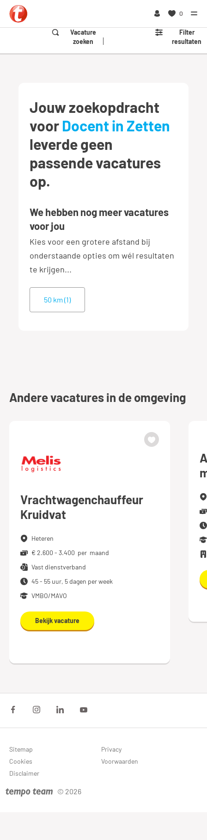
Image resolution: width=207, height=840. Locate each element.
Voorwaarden (119, 761)
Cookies (20, 761)
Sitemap (21, 749)
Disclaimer (24, 773)
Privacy (111, 749)
